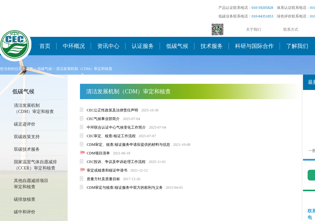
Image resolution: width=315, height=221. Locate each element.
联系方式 (290, 29)
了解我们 (297, 46)
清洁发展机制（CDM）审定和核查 (84, 69)
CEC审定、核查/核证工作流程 (111, 136)
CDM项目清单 (98, 153)
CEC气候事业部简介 (103, 119)
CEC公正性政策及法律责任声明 (112, 110)
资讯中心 (108, 46)
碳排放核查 (24, 199)
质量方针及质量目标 (103, 179)
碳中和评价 (24, 212)
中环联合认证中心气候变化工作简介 (116, 127)
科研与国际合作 (254, 46)
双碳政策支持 (27, 136)
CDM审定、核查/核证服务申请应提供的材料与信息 (128, 144)
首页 (44, 46)
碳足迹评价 (24, 124)
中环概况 (74, 46)
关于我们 (253, 29)
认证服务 (143, 46)
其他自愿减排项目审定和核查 (31, 183)
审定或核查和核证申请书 (107, 170)
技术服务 (212, 46)
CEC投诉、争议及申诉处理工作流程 (116, 162)
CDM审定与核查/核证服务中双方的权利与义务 (125, 187)
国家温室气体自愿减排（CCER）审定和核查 (35, 165)
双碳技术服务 (27, 149)
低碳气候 (177, 46)
